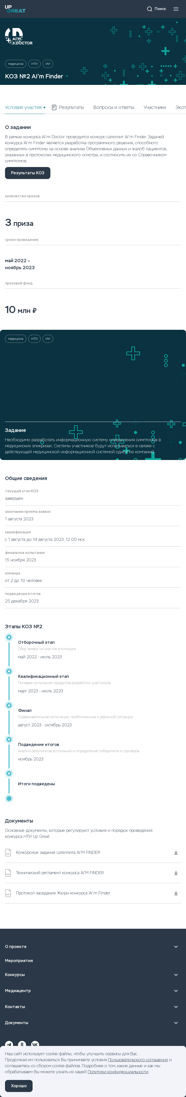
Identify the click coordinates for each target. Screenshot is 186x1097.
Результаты (67, 107)
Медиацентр (93, 991)
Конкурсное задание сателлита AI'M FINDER (52, 852)
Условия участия (23, 107)
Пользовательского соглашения (138, 1059)
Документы (93, 1023)
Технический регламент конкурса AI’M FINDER (54, 873)
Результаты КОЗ (27, 173)
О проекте (93, 947)
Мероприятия (19, 960)
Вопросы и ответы (114, 107)
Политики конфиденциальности (118, 1071)
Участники (155, 107)
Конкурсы (93, 975)
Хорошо (19, 1085)
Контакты (93, 1007)
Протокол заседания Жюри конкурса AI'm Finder (57, 893)
